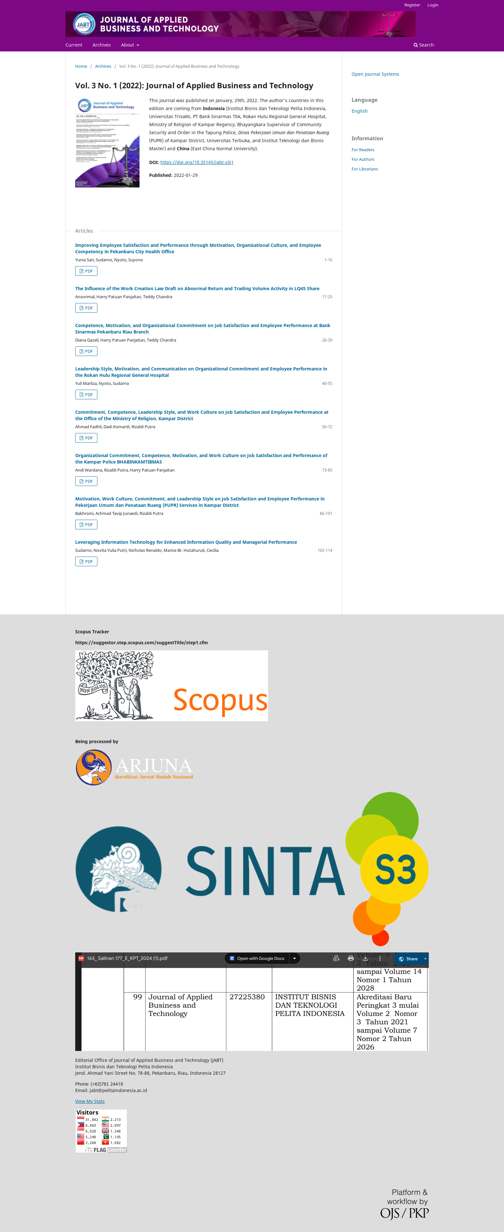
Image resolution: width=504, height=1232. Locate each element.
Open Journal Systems (375, 74)
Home (81, 66)
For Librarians (365, 169)
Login (433, 5)
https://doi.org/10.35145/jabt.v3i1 (197, 162)
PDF (88, 271)
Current (74, 45)
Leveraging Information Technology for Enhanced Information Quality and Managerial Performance (186, 542)
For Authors (363, 159)
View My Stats (90, 1101)
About (128, 45)
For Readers (363, 149)
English (360, 111)
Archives (102, 45)
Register (412, 5)
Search (424, 45)
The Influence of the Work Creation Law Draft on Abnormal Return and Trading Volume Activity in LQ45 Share (197, 288)
